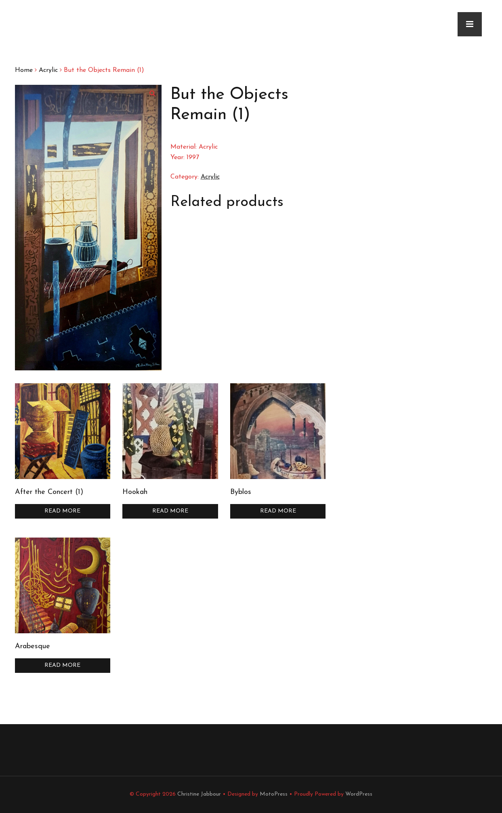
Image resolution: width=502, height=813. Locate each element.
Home (24, 70)
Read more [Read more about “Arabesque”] (62, 665)
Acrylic (48, 70)
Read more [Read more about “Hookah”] (170, 511)
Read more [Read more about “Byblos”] (278, 511)
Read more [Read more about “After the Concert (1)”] (62, 511)
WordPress (358, 794)
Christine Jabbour (199, 794)
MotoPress (274, 794)
